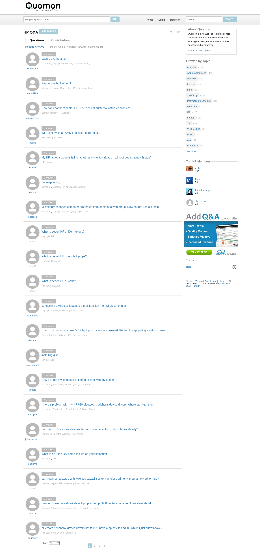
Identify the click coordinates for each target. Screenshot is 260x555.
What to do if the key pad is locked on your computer (74, 453)
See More (191, 151)
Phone (91, 409)
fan (75, 63)
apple (58, 261)
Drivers (83, 409)
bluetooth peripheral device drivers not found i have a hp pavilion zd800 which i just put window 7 (102, 528)
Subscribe (48, 31)
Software (62, 335)
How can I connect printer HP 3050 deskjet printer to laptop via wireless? (87, 108)
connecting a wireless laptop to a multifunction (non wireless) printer (84, 305)
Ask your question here (200, 50)
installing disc (50, 355)
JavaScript (192, 95)
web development (196, 73)
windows (46, 88)
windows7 (47, 508)
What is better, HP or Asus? (59, 281)
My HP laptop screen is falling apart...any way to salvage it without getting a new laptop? (96, 157)
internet (50, 359)
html (189, 89)
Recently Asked (56, 46)
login (79, 211)
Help (188, 266)
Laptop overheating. (54, 58)
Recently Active (34, 46)
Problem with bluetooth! (56, 83)
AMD (48, 137)
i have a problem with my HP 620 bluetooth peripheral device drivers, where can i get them (98, 404)
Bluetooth (65, 88)
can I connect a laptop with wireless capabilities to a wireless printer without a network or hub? (100, 478)
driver (91, 88)
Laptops (46, 236)
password (66, 211)
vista (75, 508)
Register (175, 19)
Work (85, 211)
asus (48, 285)
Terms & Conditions (205, 281)
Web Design (193, 128)
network (85, 483)
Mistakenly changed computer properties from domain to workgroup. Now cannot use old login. (101, 206)
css (189, 140)
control (68, 63)
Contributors (60, 40)
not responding (51, 182)
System (56, 187)
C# (188, 112)
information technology (199, 101)
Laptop (56, 63)
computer (46, 63)
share (96, 508)
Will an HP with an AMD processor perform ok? (71, 132)
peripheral (81, 88)
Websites (192, 78)
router (80, 310)
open (68, 187)
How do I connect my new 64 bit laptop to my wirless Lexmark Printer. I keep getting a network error (104, 330)
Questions (37, 40)
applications (78, 187)
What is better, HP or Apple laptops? (64, 256)
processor (57, 137)
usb (52, 310)
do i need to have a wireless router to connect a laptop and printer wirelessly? (90, 429)
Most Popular (95, 46)
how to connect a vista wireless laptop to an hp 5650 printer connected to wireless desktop (98, 503)
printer (53, 112)
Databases (192, 145)
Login (162, 19)
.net (189, 123)
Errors (45, 335)
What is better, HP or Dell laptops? (63, 231)
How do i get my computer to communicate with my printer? (79, 379)
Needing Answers (76, 46)
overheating (84, 63)
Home (149, 19)
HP (62, 63)
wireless (66, 112)
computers (84, 384)
